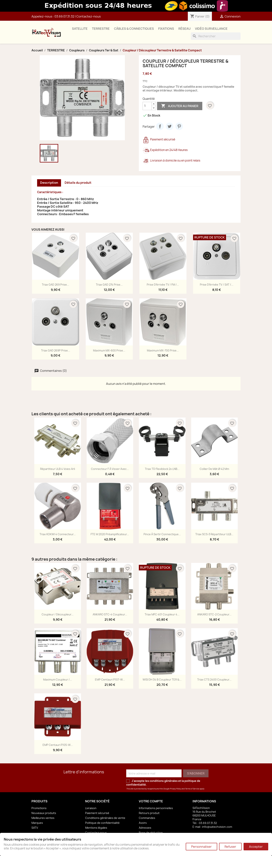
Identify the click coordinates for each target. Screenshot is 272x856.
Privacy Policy (175, 788)
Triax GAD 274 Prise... (109, 284)
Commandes (147, 818)
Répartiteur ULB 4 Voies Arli (57, 469)
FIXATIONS (166, 29)
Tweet (169, 126)
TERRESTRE (101, 29)
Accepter (256, 847)
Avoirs (143, 823)
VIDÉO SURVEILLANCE (211, 29)
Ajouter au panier (179, 106)
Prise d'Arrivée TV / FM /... (163, 284)
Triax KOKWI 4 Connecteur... (58, 534)
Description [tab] (49, 183)
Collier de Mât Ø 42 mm (214, 469)
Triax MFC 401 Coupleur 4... (162, 614)
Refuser (230, 847)
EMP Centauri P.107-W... (110, 679)
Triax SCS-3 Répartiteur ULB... (214, 534)
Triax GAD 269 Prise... (55, 284)
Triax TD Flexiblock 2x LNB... (162, 469)
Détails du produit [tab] (78, 183)
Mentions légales (96, 827)
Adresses (145, 827)
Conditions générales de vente (105, 818)
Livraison (90, 808)
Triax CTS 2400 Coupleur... (214, 679)
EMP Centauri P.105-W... (58, 745)
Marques (37, 823)
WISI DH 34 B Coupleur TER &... (162, 679)
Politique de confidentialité (102, 823)
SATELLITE (80, 29)
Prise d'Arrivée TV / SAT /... (216, 284)
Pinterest (179, 126)
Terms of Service (192, 788)
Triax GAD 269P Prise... (55, 350)
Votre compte (151, 801)
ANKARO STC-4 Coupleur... (110, 614)
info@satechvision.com (217, 827)
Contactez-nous (88, 16)
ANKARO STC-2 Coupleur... (214, 614)
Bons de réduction (151, 832)
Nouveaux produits (43, 813)
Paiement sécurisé (97, 813)
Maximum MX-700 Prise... (163, 350)
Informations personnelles (156, 808)
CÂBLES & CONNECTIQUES (134, 29)
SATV (34, 827)
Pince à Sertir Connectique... (162, 534)
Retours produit (149, 813)
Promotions (39, 808)
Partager (160, 126)
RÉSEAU (184, 29)
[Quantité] (147, 106)
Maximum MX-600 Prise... (109, 350)
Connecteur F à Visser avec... (110, 469)
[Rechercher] (216, 36)
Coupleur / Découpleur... (57, 614)
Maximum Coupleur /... (57, 679)
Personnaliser (201, 847)
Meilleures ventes (42, 818)
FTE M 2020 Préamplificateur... (110, 534)
